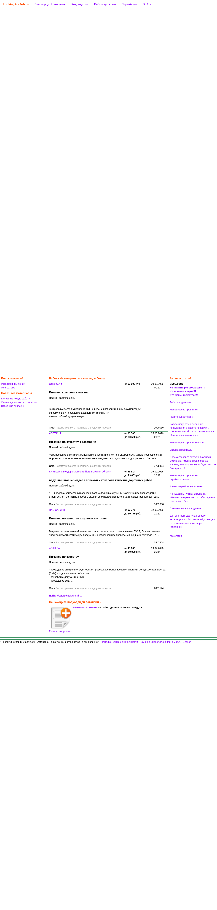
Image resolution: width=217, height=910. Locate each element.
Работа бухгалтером (181, 416)
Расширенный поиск (13, 383)
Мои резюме (8, 387)
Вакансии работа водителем (186, 486)
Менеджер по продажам (184, 409)
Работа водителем (180, 402)
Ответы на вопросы (12, 406)
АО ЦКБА (54, 548)
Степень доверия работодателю (19, 402)
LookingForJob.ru (16, 4)
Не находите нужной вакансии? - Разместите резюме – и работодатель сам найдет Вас (192, 497)
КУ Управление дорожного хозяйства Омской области (80, 471)
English (187, 641)
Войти (147, 4)
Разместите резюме (85, 607)
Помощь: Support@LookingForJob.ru (160, 641)
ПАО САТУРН (57, 509)
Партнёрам (129, 4)
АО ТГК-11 (55, 433)
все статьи (176, 535)
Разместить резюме (60, 620)
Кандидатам (80, 4)
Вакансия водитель (181, 449)
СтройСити (55, 383)
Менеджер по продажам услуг (187, 442)
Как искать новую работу (15, 398)
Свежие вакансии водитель (185, 508)
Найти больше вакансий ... (65, 595)
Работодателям (105, 4)
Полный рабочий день (62, 397)
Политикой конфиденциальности (119, 641)
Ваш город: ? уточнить (50, 4)
